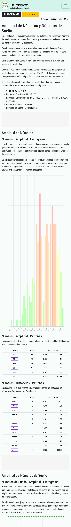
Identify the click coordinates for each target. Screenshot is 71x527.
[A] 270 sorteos (29, 14)
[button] (43, 19)
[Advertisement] (35, 120)
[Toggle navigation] (65, 6)
